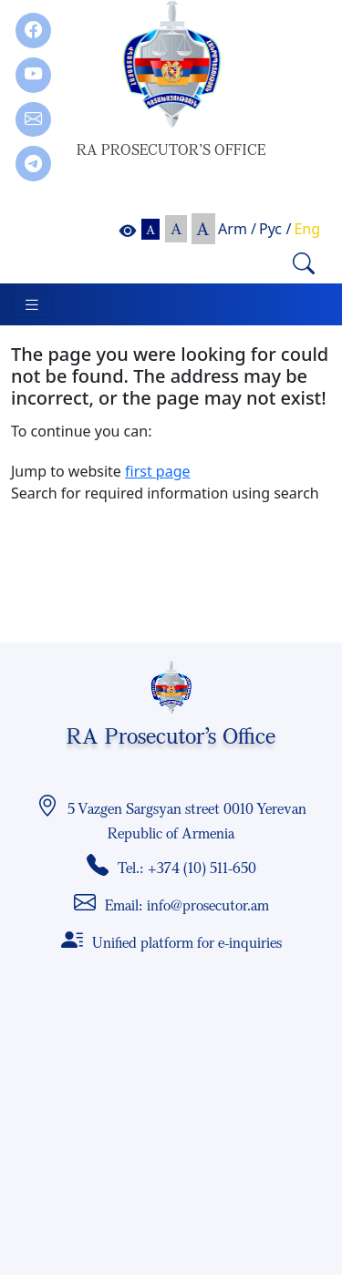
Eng (307, 229)
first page (158, 471)
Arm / (237, 229)
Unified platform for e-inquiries (187, 942)
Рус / (275, 229)
